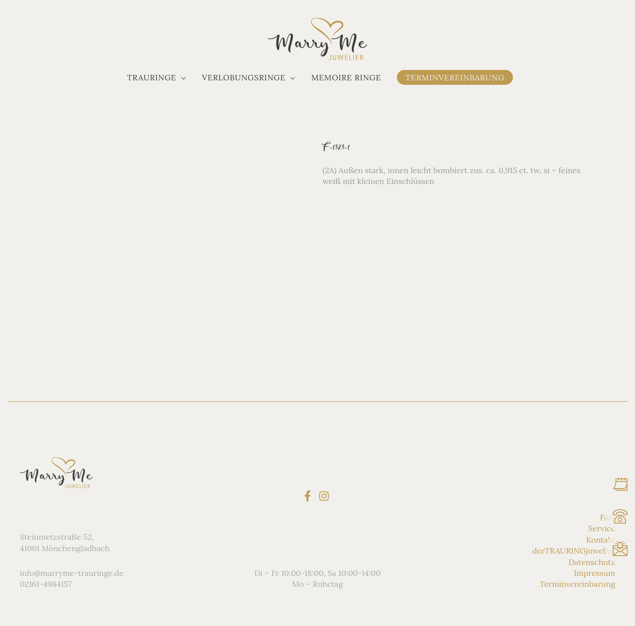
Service (601, 528)
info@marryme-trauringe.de (72, 573)
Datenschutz (592, 561)
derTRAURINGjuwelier (573, 551)
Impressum (594, 573)
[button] (156, 77)
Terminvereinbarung (577, 584)
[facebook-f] (309, 495)
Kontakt (600, 540)
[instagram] (325, 495)
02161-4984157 (45, 584)
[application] (181, 77)
